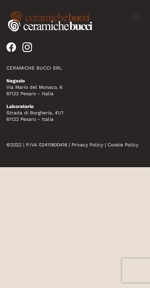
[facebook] (11, 47)
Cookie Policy (123, 145)
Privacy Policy (87, 145)
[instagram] (27, 47)
